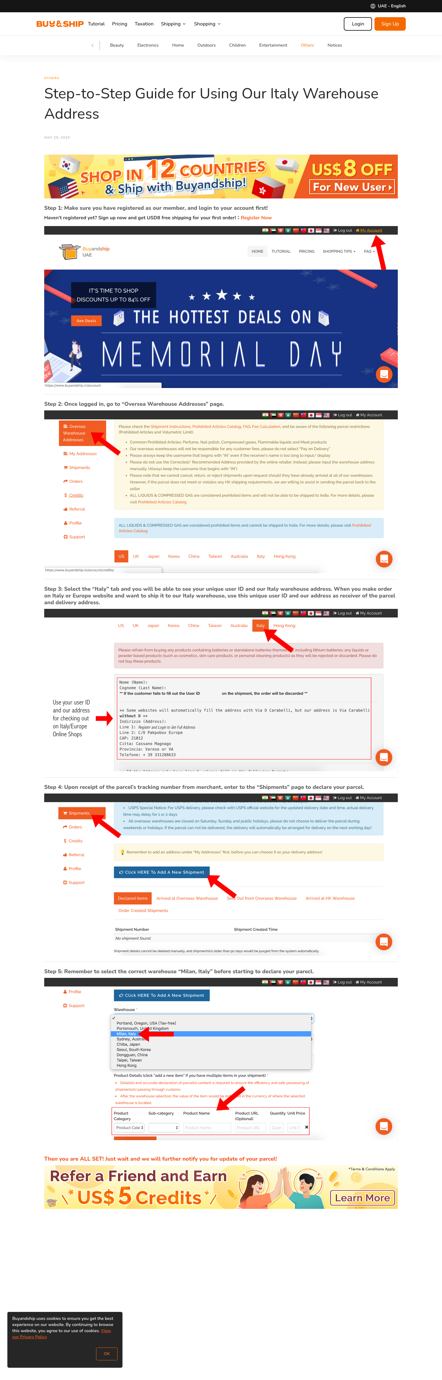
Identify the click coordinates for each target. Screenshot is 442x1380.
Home (178, 45)
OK (107, 1354)
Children (237, 45)
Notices (335, 45)
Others (307, 45)
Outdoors (206, 45)
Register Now (256, 219)
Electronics (148, 45)
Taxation (151, 24)
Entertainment (273, 45)
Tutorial (103, 24)
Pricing (127, 24)
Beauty (117, 45)
